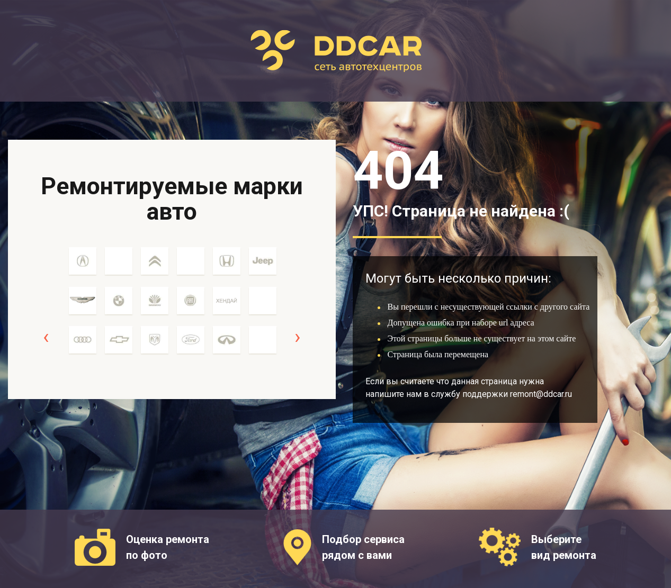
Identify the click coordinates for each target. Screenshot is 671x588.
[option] (82, 306)
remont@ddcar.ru (541, 394)
